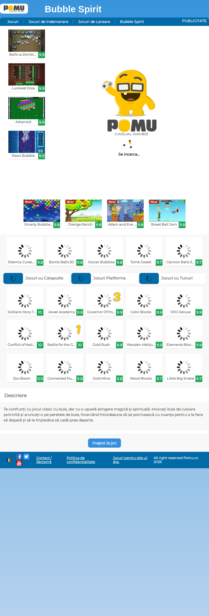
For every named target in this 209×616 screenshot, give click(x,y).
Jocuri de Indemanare (48, 21)
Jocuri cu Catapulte (33, 278)
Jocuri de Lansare (94, 21)
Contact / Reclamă (43, 460)
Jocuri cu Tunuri (166, 278)
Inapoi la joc (104, 443)
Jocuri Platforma (98, 278)
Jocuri (13, 21)
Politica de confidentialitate (81, 460)
